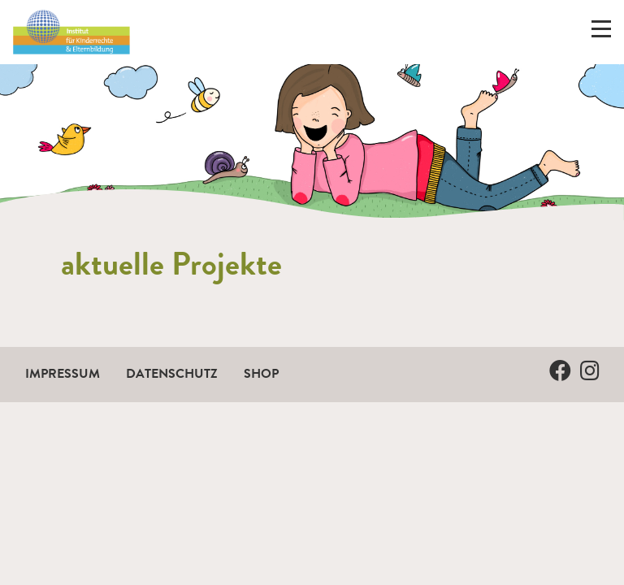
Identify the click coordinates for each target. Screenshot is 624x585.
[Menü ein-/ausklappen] (601, 33)
